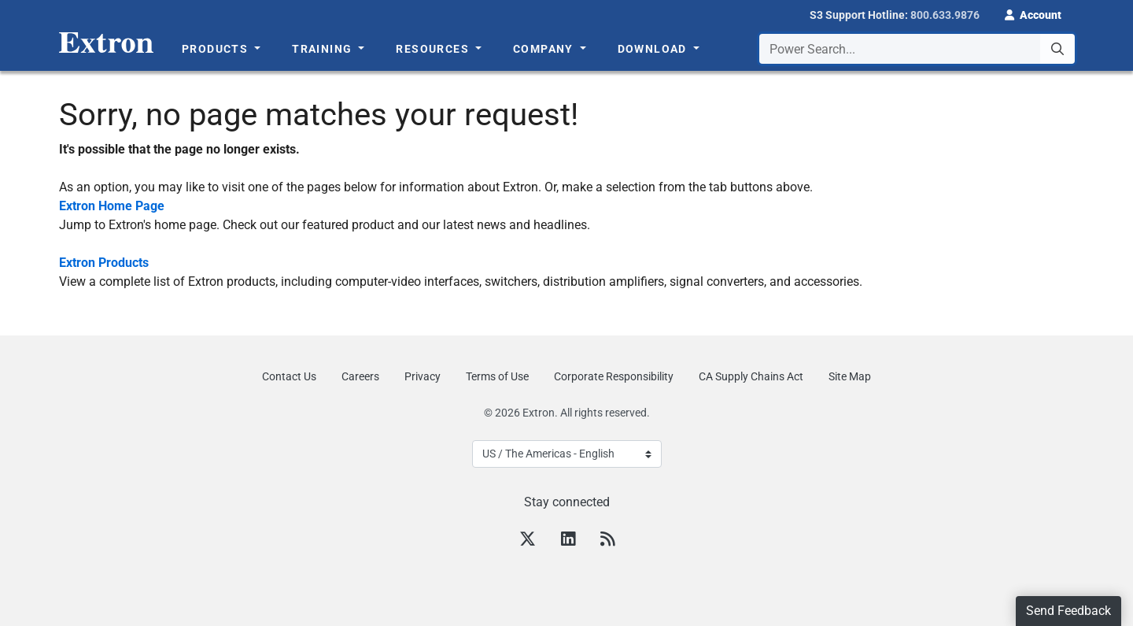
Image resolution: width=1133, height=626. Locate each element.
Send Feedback (1068, 610)
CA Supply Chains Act (751, 376)
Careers (360, 376)
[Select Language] (567, 454)
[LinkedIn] (568, 541)
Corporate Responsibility (614, 376)
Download (654, 49)
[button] (1033, 13)
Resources (434, 49)
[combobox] (917, 49)
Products (217, 49)
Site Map (850, 376)
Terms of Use (497, 376)
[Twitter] (527, 541)
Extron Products (104, 262)
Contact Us (289, 376)
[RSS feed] (607, 541)
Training (324, 49)
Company (545, 49)
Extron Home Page (111, 205)
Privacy (422, 376)
